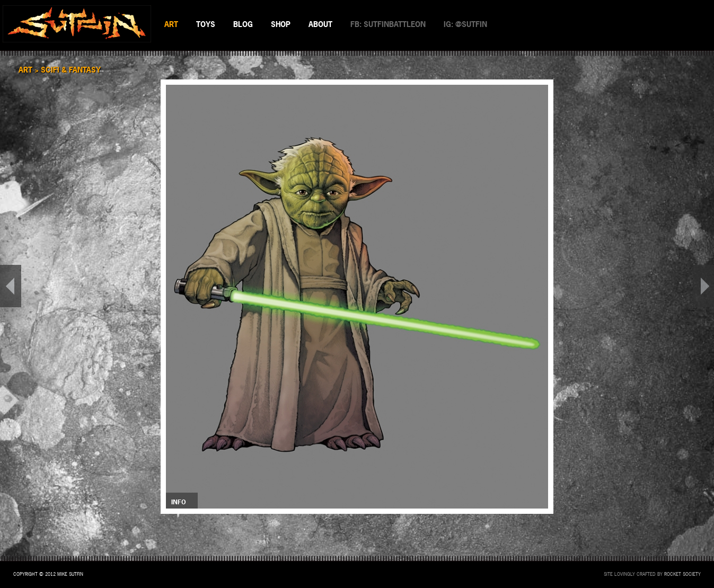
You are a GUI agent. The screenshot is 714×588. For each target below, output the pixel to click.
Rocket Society (682, 574)
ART (171, 24)
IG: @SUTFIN (465, 24)
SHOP (280, 24)
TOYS (205, 24)
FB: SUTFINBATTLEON (388, 24)
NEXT (703, 286)
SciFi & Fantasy (71, 70)
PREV (10, 286)
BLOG (243, 24)
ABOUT (320, 24)
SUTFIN (77, 23)
